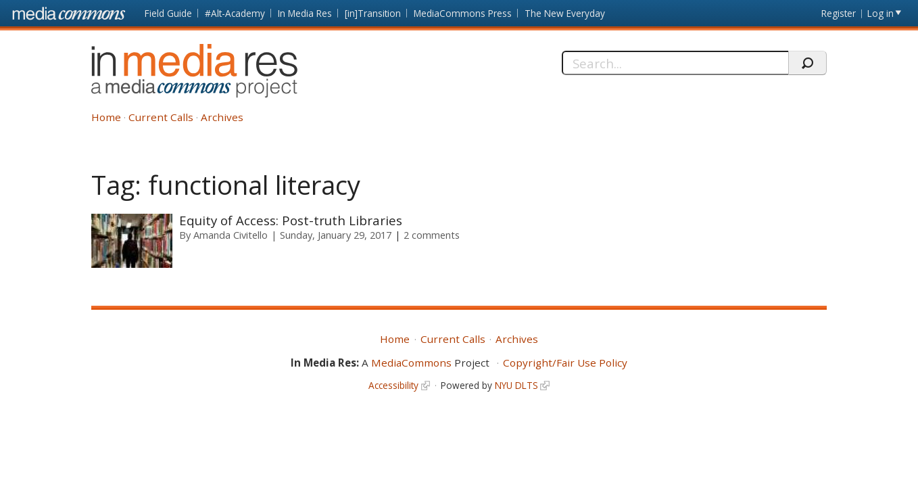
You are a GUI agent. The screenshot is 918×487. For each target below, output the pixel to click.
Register (838, 13)
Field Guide (168, 13)
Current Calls (160, 117)
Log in (880, 13)
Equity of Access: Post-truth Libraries (290, 220)
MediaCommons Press (463, 13)
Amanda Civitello (230, 234)
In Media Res (305, 13)
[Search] (675, 63)
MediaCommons (411, 362)
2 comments (432, 234)
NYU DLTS (516, 385)
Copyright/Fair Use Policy (565, 362)
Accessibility (393, 385)
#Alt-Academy (235, 13)
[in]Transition (373, 13)
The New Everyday (565, 13)
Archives (222, 117)
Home (106, 117)
